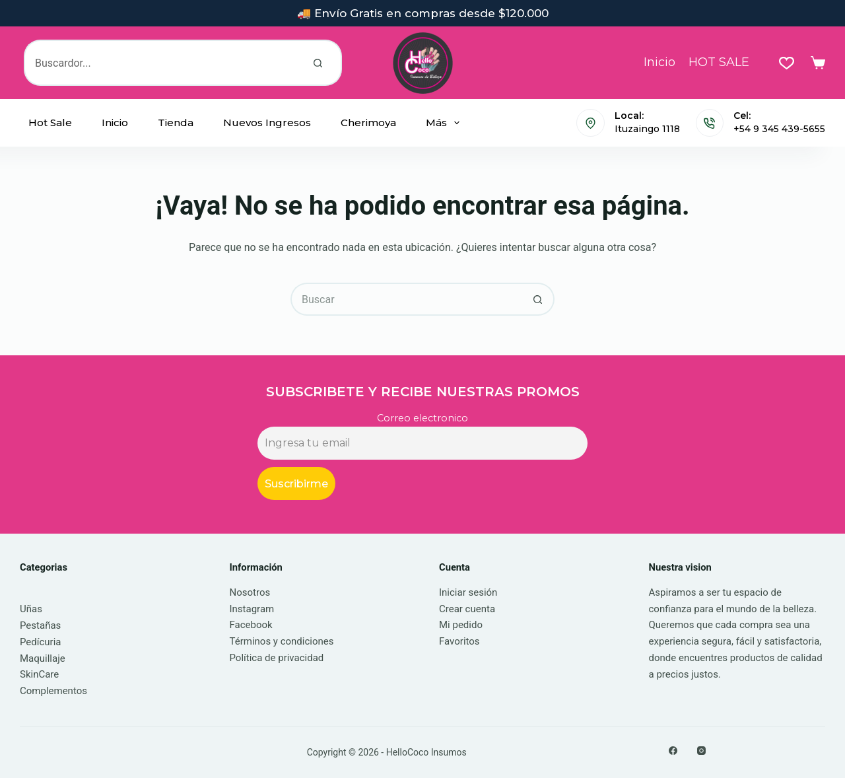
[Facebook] (673, 750)
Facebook (251, 625)
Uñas (31, 609)
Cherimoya (368, 122)
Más (445, 123)
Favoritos (459, 641)
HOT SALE (719, 62)
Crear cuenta (467, 609)
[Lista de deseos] (786, 63)
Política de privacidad (277, 658)
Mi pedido (461, 625)
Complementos (53, 691)
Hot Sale (50, 122)
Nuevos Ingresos (267, 122)
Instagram (252, 609)
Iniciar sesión (468, 592)
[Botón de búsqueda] (319, 63)
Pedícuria (40, 642)
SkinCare (39, 674)
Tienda (175, 122)
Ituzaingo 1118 (647, 129)
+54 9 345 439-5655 (779, 129)
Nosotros (250, 592)
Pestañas (40, 625)
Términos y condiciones (282, 641)
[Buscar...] (160, 63)
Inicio (659, 62)
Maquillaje (42, 658)
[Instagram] (701, 750)
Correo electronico (422, 418)
